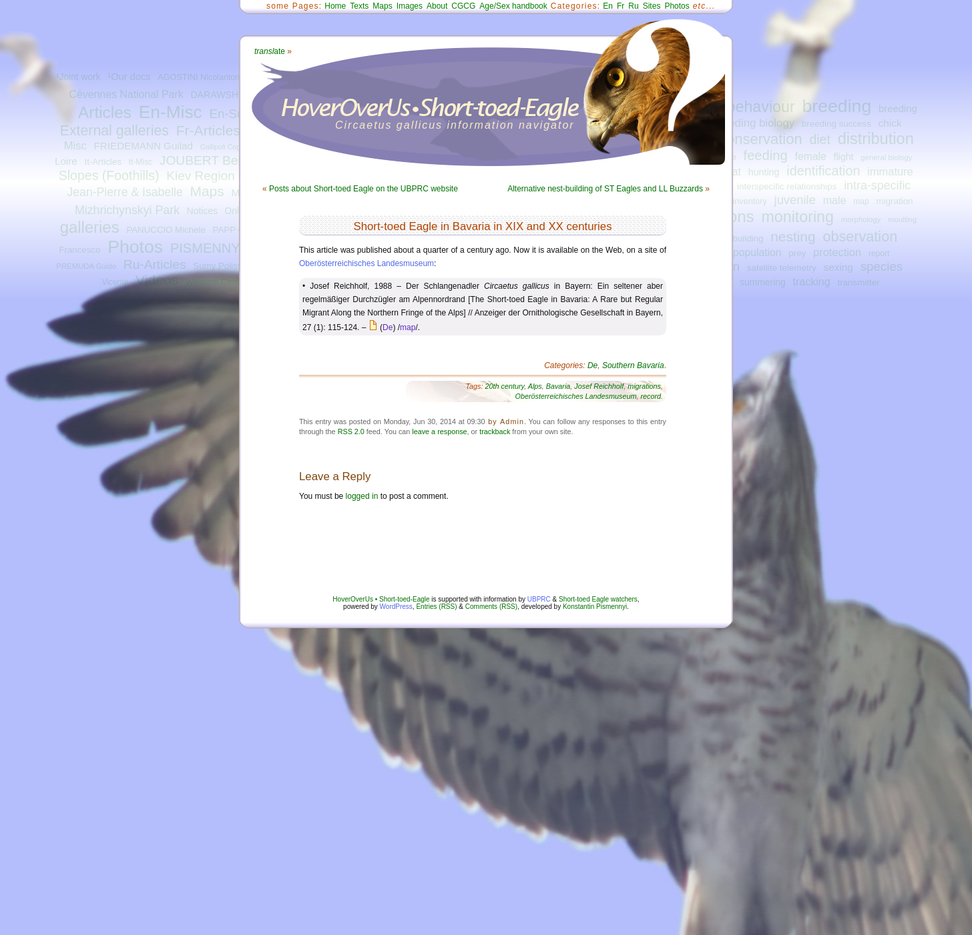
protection (837, 252)
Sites (652, 6)
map (861, 201)
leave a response (439, 431)
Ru (633, 6)
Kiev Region (200, 176)
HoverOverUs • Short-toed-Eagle (380, 599)
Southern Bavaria (633, 365)
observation (859, 236)
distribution (876, 138)
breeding (836, 106)
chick (890, 123)
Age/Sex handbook (513, 6)
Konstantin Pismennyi (595, 606)
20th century (505, 386)
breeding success (836, 124)
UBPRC (539, 599)
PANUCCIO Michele (165, 230)
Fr (620, 6)
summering (763, 282)
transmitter (858, 282)
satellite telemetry (781, 268)
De (388, 327)
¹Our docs (128, 76)
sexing (838, 267)
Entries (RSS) (436, 606)
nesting (792, 236)
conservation (760, 139)
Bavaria (558, 386)
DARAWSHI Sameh (231, 94)
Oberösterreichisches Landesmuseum (366, 263)
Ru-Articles (155, 264)
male (834, 200)
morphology (861, 219)
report (879, 253)
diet (819, 139)
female (810, 156)
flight (843, 156)
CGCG (463, 6)
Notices (202, 211)
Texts (359, 6)
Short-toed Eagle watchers (598, 599)
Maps (207, 191)
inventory (750, 201)
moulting (902, 219)
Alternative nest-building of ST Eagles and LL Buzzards (605, 188)
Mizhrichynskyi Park (127, 210)
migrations (644, 386)
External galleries (114, 131)
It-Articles (102, 162)
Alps (535, 386)
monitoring (797, 216)
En (608, 6)
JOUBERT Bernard (214, 160)
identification (823, 170)
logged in (362, 496)
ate (269, 51)
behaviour (761, 106)
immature (890, 171)
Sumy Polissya (222, 266)
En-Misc (170, 112)
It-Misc (140, 162)
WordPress (396, 606)
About (437, 6)
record (650, 396)
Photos (135, 247)
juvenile (795, 200)
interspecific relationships (786, 186)
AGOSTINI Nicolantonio (202, 77)
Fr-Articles (208, 130)
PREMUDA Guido (86, 266)
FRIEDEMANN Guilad (143, 145)
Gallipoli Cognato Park (235, 147)
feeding (766, 155)
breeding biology (753, 123)
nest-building (738, 238)
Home (335, 6)
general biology (886, 157)
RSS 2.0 (351, 431)
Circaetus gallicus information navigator (455, 125)
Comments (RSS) (491, 606)
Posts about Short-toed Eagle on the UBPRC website (363, 188)
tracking (811, 281)
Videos (157, 279)
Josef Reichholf (599, 386)
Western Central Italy (227, 282)
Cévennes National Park (126, 94)
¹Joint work (78, 77)
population (757, 252)
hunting (764, 172)
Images (410, 6)
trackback (494, 431)
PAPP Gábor (238, 230)
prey (797, 253)
